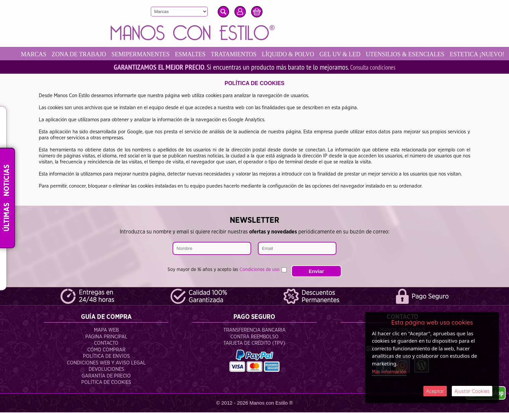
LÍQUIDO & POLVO (299, 54)
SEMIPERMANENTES (152, 54)
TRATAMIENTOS (245, 54)
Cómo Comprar (106, 350)
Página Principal (106, 337)
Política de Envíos (106, 356)
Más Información (389, 371)
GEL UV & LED (351, 54)
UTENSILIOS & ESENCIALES (416, 54)
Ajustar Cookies (472, 391)
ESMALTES (202, 54)
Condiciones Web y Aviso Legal (106, 363)
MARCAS (45, 54)
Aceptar (435, 391)
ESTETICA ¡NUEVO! (59, 67)
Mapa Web (106, 330)
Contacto (106, 343)
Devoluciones (106, 369)
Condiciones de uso (259, 265)
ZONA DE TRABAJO (90, 54)
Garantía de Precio (106, 376)
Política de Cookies (106, 383)
